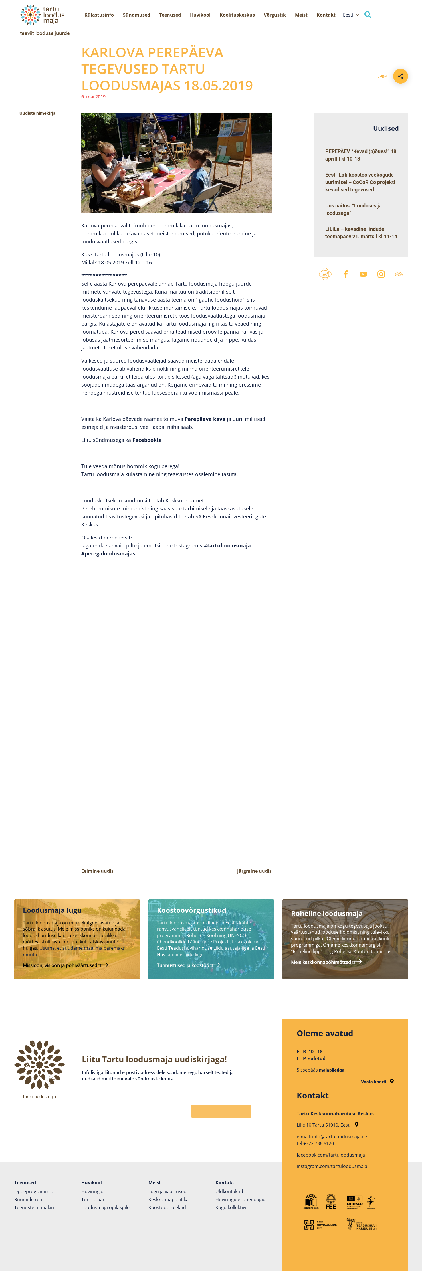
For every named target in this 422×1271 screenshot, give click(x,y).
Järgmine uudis (254, 871)
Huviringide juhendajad (240, 1199)
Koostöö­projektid (167, 1207)
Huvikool (200, 15)
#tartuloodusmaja (227, 545)
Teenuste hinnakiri (34, 1207)
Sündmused (136, 15)
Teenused (170, 15)
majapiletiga (331, 1070)
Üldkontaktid (229, 1191)
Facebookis (146, 440)
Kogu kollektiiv (230, 1207)
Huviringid (92, 1191)
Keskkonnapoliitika (168, 1199)
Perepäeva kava (205, 418)
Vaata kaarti (377, 1081)
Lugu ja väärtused (167, 1191)
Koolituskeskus (237, 15)
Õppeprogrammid (33, 1191)
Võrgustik (275, 15)
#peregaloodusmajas (108, 553)
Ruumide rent (29, 1199)
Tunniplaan (93, 1199)
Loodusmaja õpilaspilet (106, 1207)
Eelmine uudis (97, 871)
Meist (301, 15)
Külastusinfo (99, 15)
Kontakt (326, 15)
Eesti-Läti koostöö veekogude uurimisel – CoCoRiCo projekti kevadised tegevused (360, 182)
